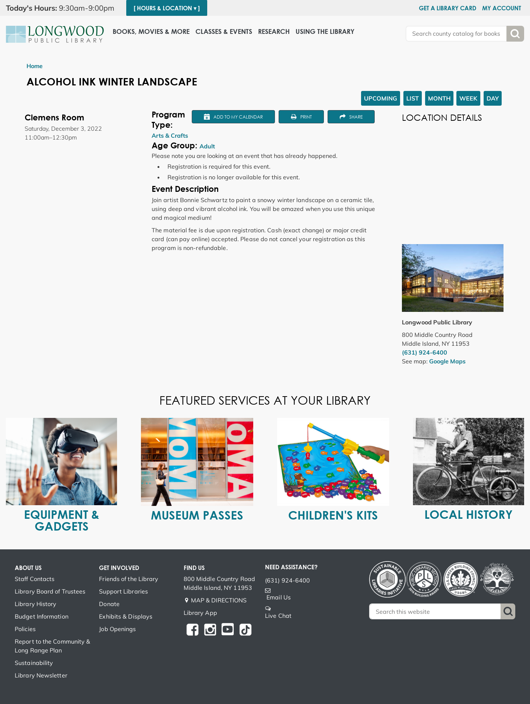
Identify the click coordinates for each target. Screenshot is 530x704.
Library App (200, 612)
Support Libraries (123, 591)
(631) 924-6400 (424, 352)
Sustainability (34, 662)
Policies (25, 629)
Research (274, 31)
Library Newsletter (41, 675)
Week (468, 98)
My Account (501, 8)
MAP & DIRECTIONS (219, 600)
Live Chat (278, 615)
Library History (36, 604)
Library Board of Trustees (50, 591)
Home (34, 66)
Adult (207, 146)
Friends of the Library (128, 578)
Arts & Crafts (170, 135)
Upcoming (380, 98)
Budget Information (41, 616)
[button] (63, 8)
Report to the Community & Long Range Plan (53, 646)
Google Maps (447, 361)
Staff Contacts (34, 578)
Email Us (278, 597)
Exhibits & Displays (125, 616)
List (412, 98)
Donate (109, 604)
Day (493, 98)
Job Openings (117, 629)
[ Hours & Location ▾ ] (167, 8)
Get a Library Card (447, 8)
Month (439, 98)
